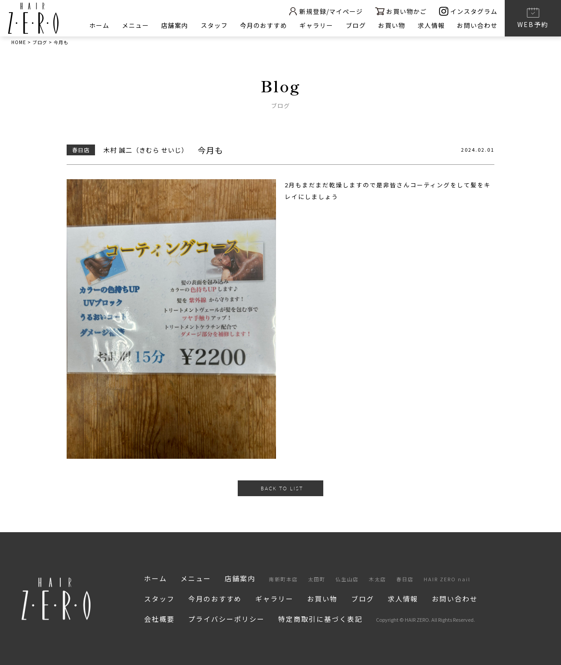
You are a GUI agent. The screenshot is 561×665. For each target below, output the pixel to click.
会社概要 (159, 619)
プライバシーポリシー (226, 619)
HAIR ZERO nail (447, 579)
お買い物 (391, 25)
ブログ (355, 25)
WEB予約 (532, 17)
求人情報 (430, 25)
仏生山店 (347, 579)
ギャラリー (315, 25)
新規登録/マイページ (324, 11)
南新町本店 (283, 579)
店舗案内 (172, 25)
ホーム (97, 25)
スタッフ (212, 25)
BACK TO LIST (282, 488)
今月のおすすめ (262, 25)
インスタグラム (468, 11)
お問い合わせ (477, 25)
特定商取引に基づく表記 (320, 619)
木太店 (377, 579)
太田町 (317, 579)
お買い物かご (400, 11)
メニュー (133, 25)
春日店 (405, 579)
